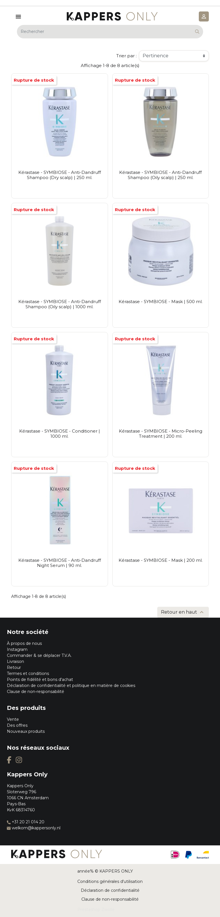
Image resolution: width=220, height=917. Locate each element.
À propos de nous (24, 643)
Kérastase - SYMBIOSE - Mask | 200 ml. (161, 560)
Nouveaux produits (26, 731)
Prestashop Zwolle (96, 909)
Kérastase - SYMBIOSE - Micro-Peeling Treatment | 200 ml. (160, 433)
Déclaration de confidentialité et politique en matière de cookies (71, 685)
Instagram (17, 649)
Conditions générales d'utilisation (110, 881)
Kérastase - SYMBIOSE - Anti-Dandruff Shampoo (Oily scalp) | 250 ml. (160, 175)
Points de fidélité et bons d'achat (40, 679)
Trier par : (126, 55)
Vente (13, 719)
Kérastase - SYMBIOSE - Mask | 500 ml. (161, 301)
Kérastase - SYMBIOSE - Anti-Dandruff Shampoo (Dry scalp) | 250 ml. (59, 175)
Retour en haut (183, 612)
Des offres (17, 725)
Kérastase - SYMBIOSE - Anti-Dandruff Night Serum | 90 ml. (59, 562)
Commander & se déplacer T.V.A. (39, 655)
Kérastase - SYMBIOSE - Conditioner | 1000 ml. (59, 433)
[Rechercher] (110, 31)
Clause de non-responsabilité (35, 691)
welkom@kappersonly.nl (33, 827)
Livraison (15, 661)
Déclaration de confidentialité (110, 890)
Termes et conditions (28, 673)
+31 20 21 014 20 (25, 821)
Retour (14, 667)
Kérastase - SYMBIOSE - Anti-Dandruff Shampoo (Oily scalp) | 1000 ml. (59, 304)
